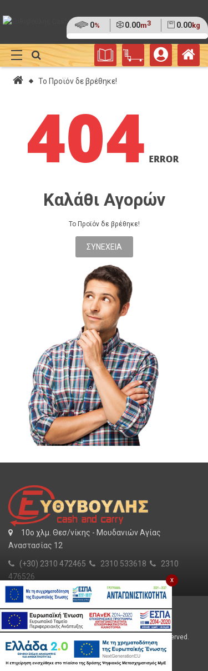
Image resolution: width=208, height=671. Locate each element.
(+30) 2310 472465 (52, 563)
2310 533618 (123, 563)
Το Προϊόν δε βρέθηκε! (77, 81)
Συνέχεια (104, 246)
